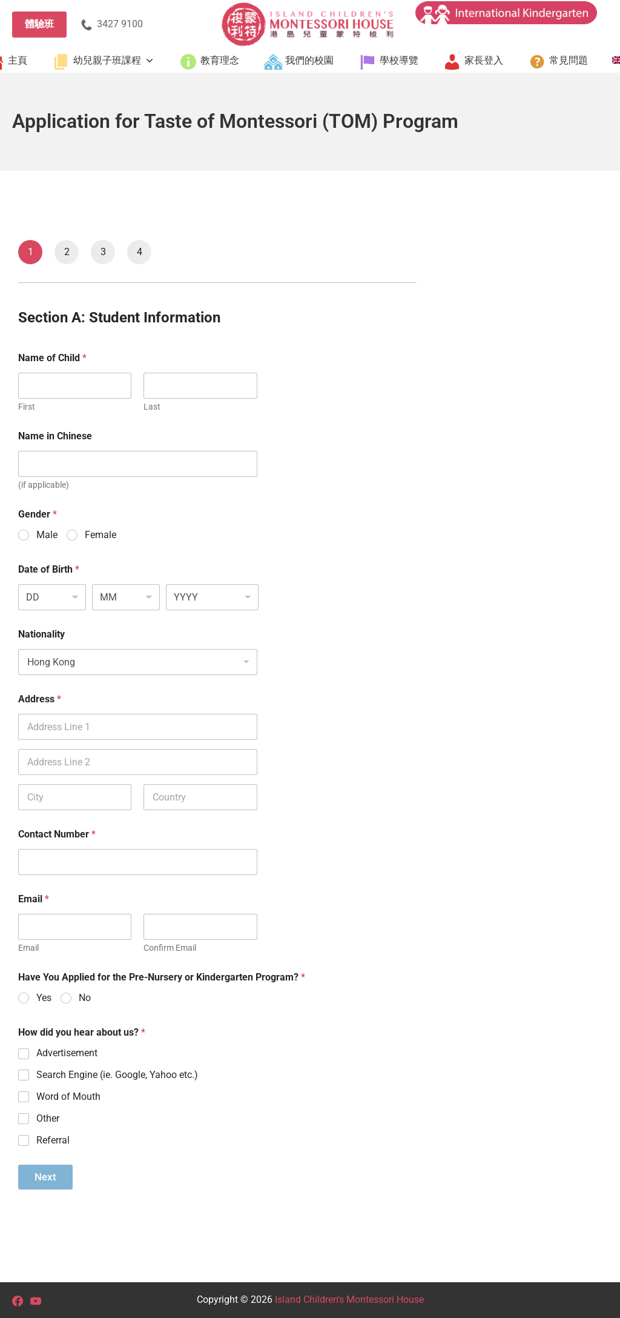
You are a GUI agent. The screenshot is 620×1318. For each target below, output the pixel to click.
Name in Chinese (55, 436)
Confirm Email (169, 948)
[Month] (126, 597)
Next (45, 1177)
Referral (53, 1140)
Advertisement (66, 1053)
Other (47, 1118)
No (85, 997)
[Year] (212, 597)
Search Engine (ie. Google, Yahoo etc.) (117, 1074)
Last (151, 406)
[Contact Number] (137, 862)
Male (47, 535)
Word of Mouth (68, 1096)
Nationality (41, 634)
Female (100, 535)
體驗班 (39, 24)
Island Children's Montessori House (349, 1299)
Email (28, 948)
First (26, 406)
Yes (43, 997)
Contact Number (57, 834)
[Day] (52, 597)
